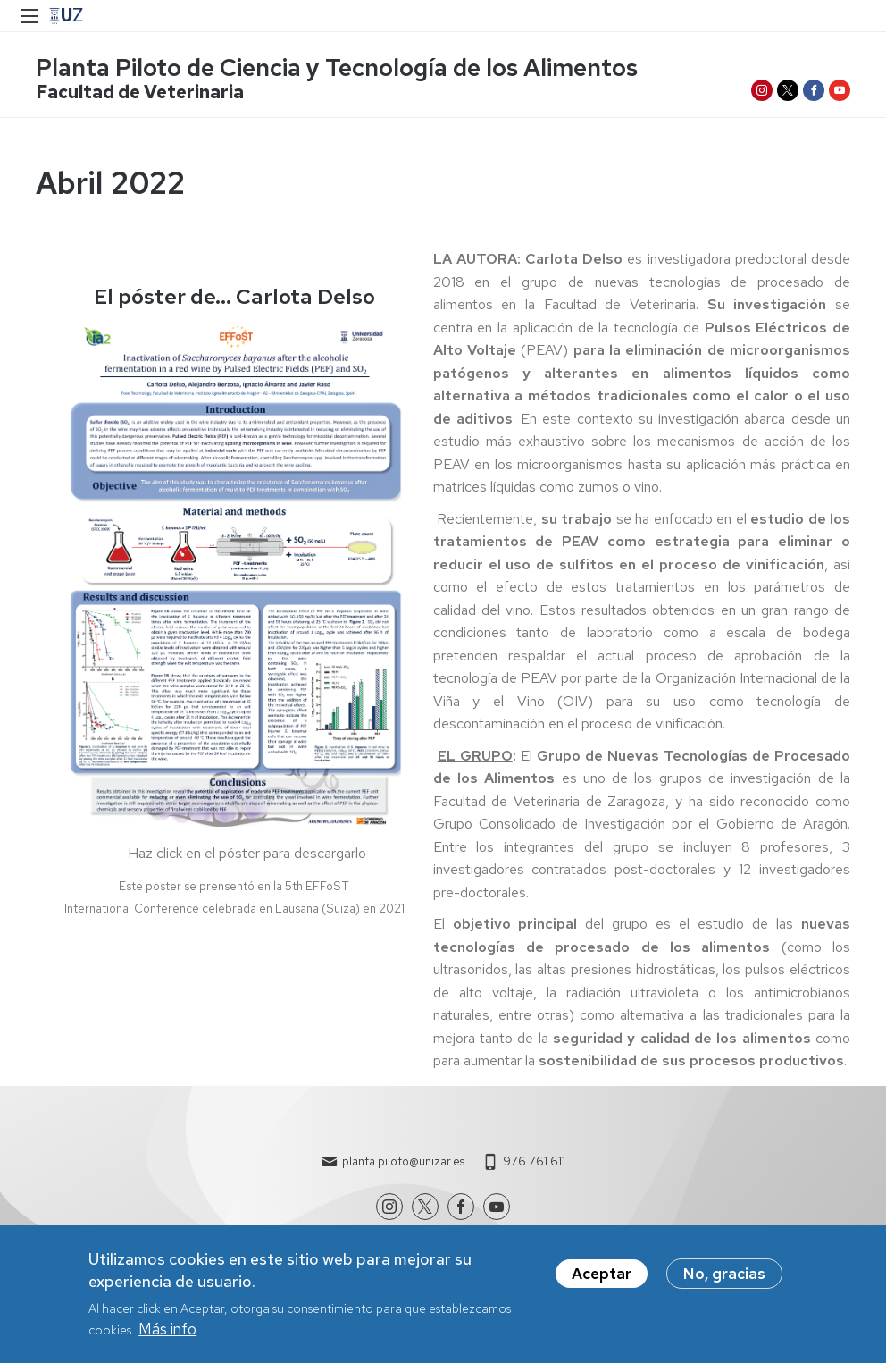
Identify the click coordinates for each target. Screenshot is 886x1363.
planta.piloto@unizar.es (403, 1161)
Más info (167, 1337)
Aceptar (601, 1281)
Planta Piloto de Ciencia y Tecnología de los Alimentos (337, 67)
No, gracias (724, 1281)
